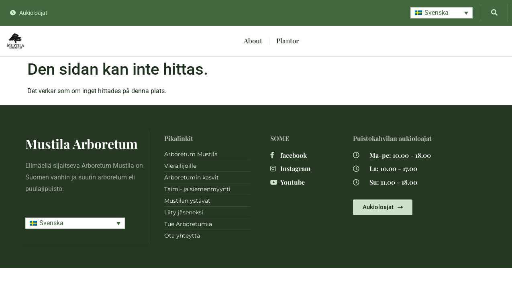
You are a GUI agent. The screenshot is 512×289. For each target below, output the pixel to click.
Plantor (287, 40)
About (253, 40)
